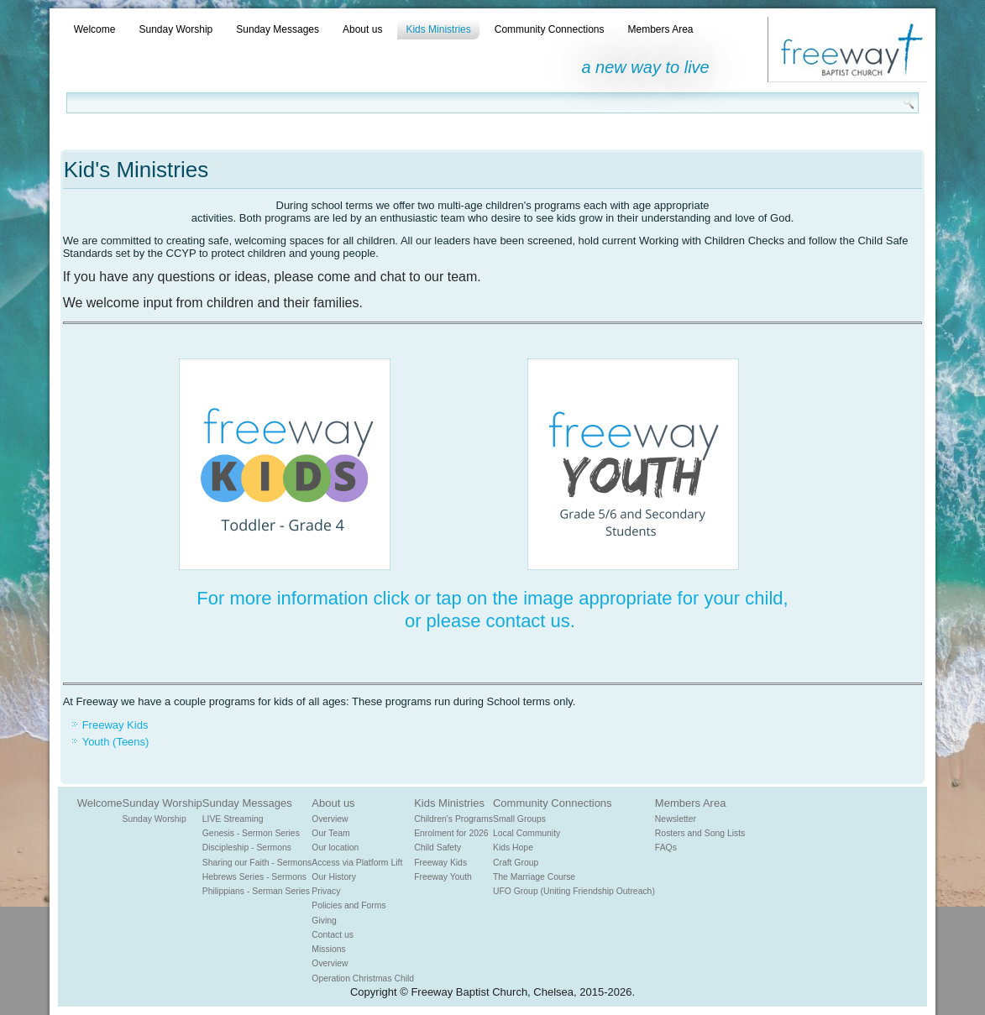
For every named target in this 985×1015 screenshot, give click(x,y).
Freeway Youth (443, 877)
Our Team (330, 833)
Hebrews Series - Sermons (254, 877)
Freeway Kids (115, 725)
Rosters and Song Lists (700, 833)
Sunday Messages (277, 29)
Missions (328, 949)
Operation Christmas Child (363, 978)
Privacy (326, 891)
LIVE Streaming (233, 819)
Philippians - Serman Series (256, 891)
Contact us (333, 934)
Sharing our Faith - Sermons (257, 862)
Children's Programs (453, 819)
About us (362, 29)
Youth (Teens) (115, 741)
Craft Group (515, 862)
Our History (334, 877)
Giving (324, 920)
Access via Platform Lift (357, 862)
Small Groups (519, 819)
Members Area (660, 29)
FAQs (666, 847)
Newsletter (675, 819)
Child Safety (437, 847)
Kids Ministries (438, 29)
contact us (528, 620)
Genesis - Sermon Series (251, 833)
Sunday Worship (175, 29)
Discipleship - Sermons (246, 847)
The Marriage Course (534, 877)
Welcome (95, 29)
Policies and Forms (348, 905)
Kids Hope (513, 847)
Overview (330, 819)
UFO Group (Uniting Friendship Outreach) (574, 891)
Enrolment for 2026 (451, 833)
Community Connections (550, 29)
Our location (335, 847)
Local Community (526, 833)
